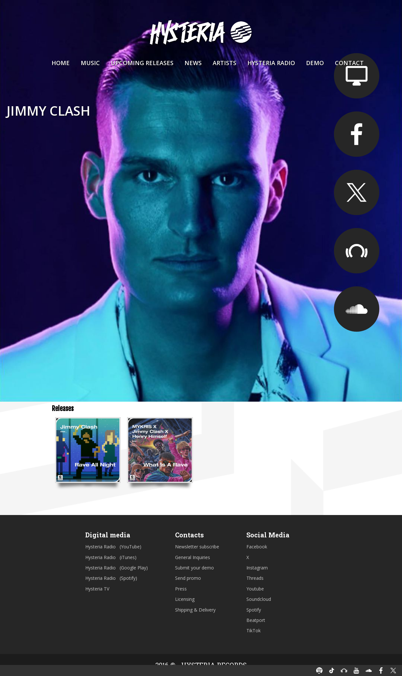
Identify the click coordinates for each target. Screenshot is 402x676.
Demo (315, 63)
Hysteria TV (97, 589)
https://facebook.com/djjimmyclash (356, 134)
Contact (349, 63)
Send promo (188, 578)
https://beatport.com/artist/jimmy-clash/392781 (356, 250)
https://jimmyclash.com (356, 75)
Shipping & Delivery (195, 610)
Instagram (257, 568)
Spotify (253, 610)
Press (181, 589)
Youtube (255, 589)
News (193, 63)
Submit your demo (194, 568)
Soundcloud (258, 599)
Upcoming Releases (142, 63)
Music (90, 63)
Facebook (256, 547)
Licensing (185, 599)
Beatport (255, 620)
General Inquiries (192, 557)
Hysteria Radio (271, 63)
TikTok (253, 630)
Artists (224, 63)
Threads (255, 578)
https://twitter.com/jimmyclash (356, 192)
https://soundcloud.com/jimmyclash (356, 309)
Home (61, 63)
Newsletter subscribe (197, 547)
